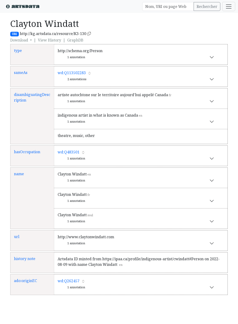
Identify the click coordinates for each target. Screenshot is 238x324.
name (19, 173)
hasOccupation (27, 151)
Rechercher (207, 6)
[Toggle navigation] (228, 6)
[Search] (168, 6)
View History (49, 40)
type (18, 50)
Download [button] (19, 40)
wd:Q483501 (68, 152)
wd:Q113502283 (72, 72)
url (16, 236)
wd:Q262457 (68, 280)
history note (24, 258)
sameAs (20, 72)
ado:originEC (25, 280)
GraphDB (75, 40)
